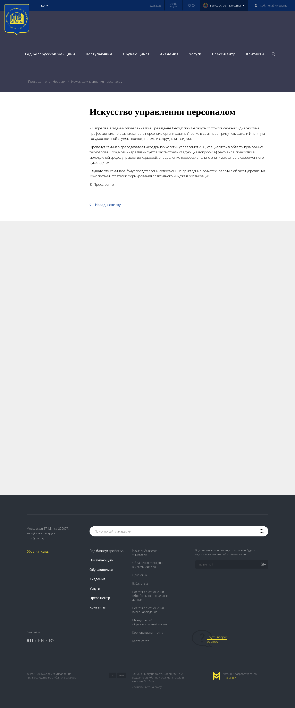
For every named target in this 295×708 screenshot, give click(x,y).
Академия (169, 55)
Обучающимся (136, 55)
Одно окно (139, 575)
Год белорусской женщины (50, 55)
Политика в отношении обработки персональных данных (150, 596)
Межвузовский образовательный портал (150, 622)
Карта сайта (140, 641)
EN (41, 640)
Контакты (255, 55)
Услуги (195, 55)
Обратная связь (38, 552)
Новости (59, 81)
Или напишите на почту (147, 687)
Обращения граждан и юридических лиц (147, 565)
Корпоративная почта (147, 633)
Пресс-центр (223, 55)
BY (51, 640)
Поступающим (98, 55)
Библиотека (140, 584)
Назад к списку (108, 204)
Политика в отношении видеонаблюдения (148, 610)
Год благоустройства (107, 551)
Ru (44, 7)
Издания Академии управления (144, 552)
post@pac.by (35, 539)
